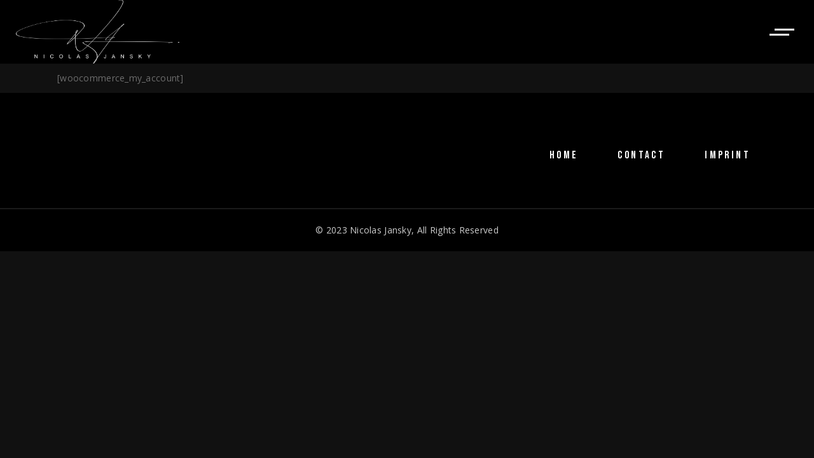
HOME (564, 155)
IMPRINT (727, 155)
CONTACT (641, 155)
